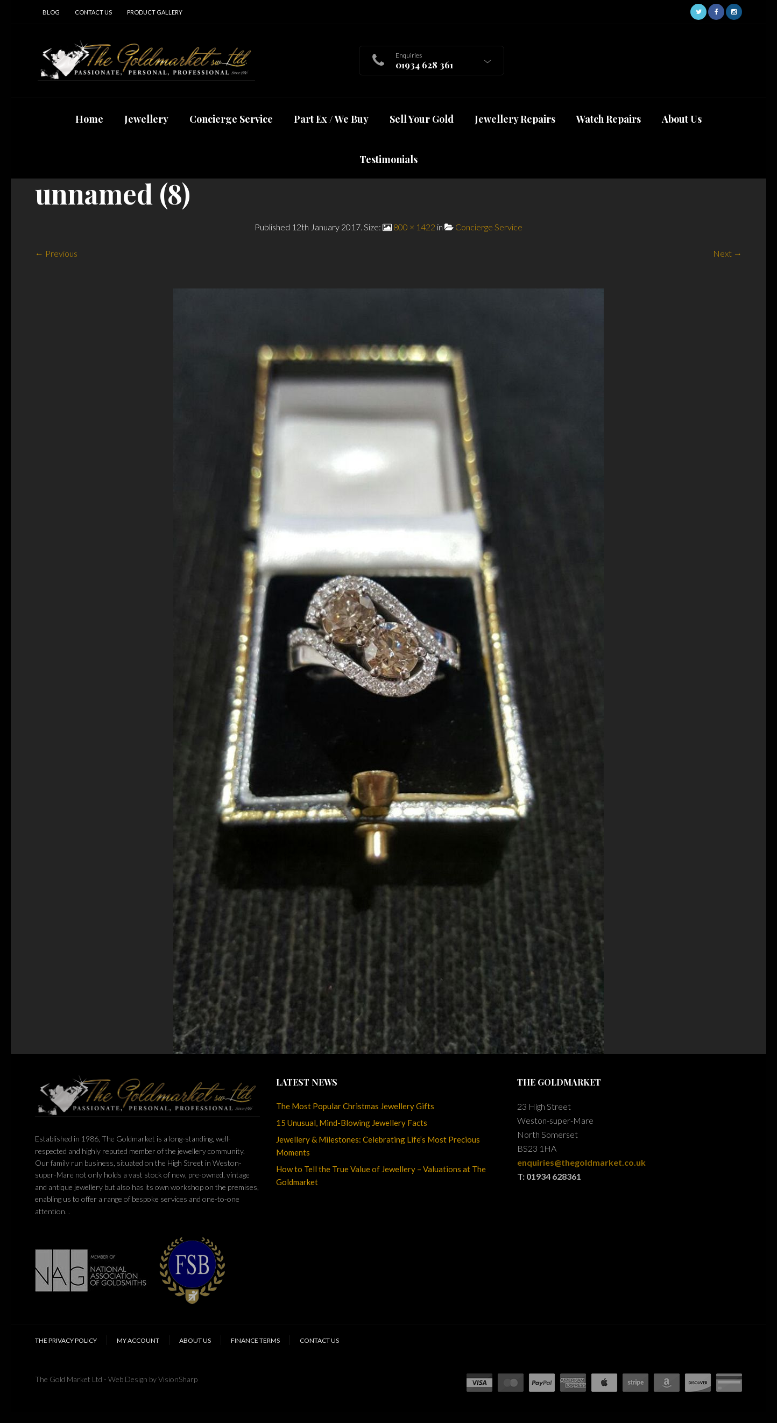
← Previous (56, 253)
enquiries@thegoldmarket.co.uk (581, 1162)
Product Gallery (154, 12)
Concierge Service (488, 227)
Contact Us (93, 12)
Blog (51, 12)
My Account (138, 1340)
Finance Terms (255, 1340)
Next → (727, 253)
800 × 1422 (414, 227)
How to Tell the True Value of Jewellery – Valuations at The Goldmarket (381, 1175)
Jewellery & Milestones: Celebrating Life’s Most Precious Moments (378, 1146)
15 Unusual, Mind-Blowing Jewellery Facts (351, 1123)
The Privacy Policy (66, 1340)
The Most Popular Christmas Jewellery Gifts (355, 1106)
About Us (195, 1340)
